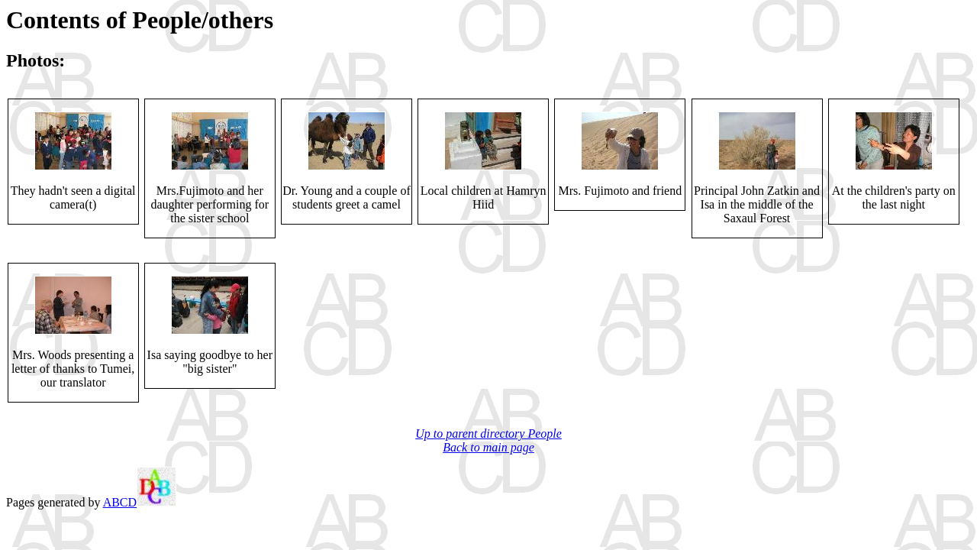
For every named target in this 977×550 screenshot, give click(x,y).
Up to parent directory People (488, 433)
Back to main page (488, 447)
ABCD (139, 502)
